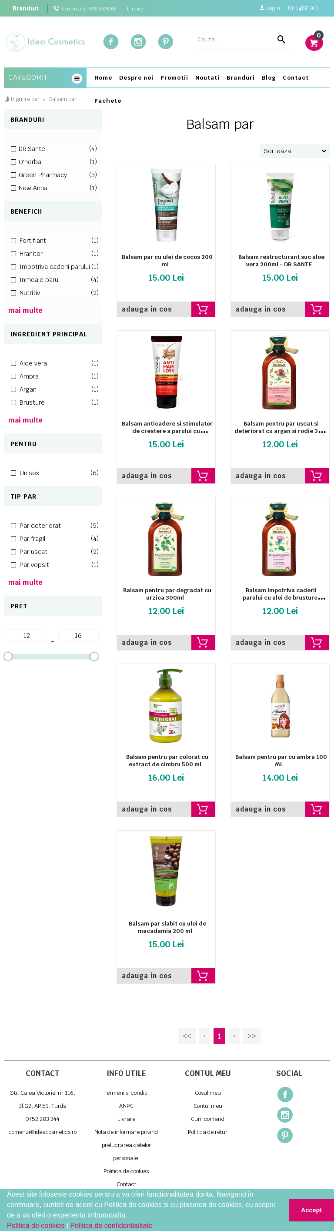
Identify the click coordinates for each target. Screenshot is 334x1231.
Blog (269, 77)
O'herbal (58, 162)
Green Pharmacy (58, 175)
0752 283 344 (42, 1119)
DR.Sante (58, 149)
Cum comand (207, 1119)
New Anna (58, 188)
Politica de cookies (37, 1225)
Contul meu (208, 1106)
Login (269, 7)
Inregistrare (302, 8)
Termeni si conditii (126, 1093)
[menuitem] (103, 79)
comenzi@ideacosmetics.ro (43, 1132)
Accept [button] (311, 1210)
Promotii (174, 77)
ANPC (126, 1106)
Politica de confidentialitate (111, 1225)
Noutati (207, 77)
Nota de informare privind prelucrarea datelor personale (126, 1145)
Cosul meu (208, 1093)
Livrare (126, 1119)
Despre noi (136, 77)
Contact (296, 77)
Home (103, 77)
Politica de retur (207, 1132)
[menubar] (210, 91)
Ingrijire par (25, 99)
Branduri (26, 8)
